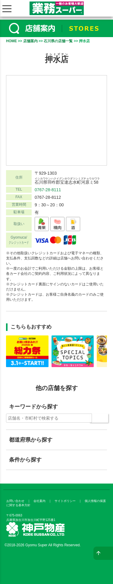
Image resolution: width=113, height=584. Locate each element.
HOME (11, 41)
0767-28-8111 (48, 189)
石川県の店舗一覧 (58, 41)
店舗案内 (30, 41)
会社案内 (39, 501)
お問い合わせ (15, 501)
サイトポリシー (65, 501)
